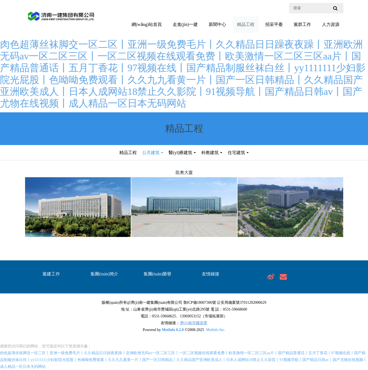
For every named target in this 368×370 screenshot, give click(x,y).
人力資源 (330, 24)
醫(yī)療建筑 (180, 152)
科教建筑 (210, 152)
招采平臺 (274, 24)
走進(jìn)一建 (185, 24)
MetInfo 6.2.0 (173, 330)
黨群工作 (302, 24)
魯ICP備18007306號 (199, 302)
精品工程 (245, 24)
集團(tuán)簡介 (104, 274)
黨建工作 (51, 274)
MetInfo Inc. (215, 330)
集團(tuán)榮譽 (157, 274)
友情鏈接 (210, 274)
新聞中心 (217, 24)
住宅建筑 (236, 152)
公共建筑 (151, 152)
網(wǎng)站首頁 (147, 24)
